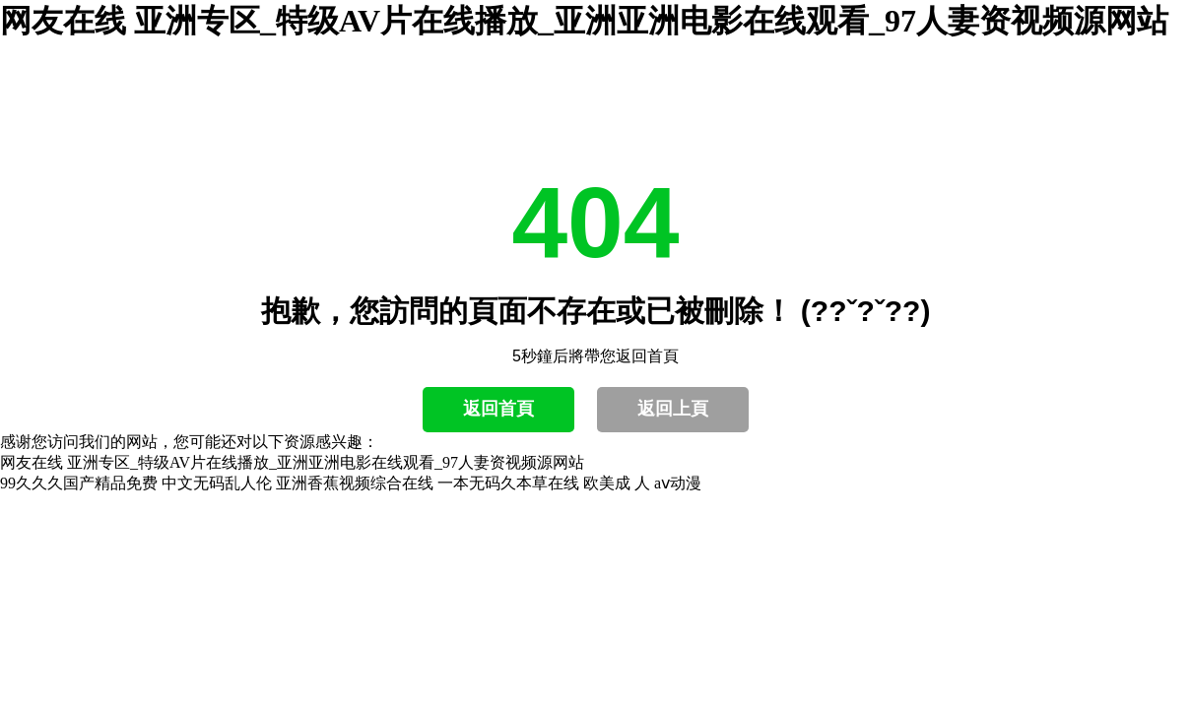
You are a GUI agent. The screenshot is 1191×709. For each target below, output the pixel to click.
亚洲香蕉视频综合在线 (354, 483)
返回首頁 (498, 409)
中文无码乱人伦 (217, 483)
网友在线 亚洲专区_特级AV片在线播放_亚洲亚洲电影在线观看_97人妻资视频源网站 (584, 20)
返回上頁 (672, 409)
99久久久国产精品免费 (79, 483)
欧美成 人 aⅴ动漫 (642, 483)
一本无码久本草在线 (508, 483)
